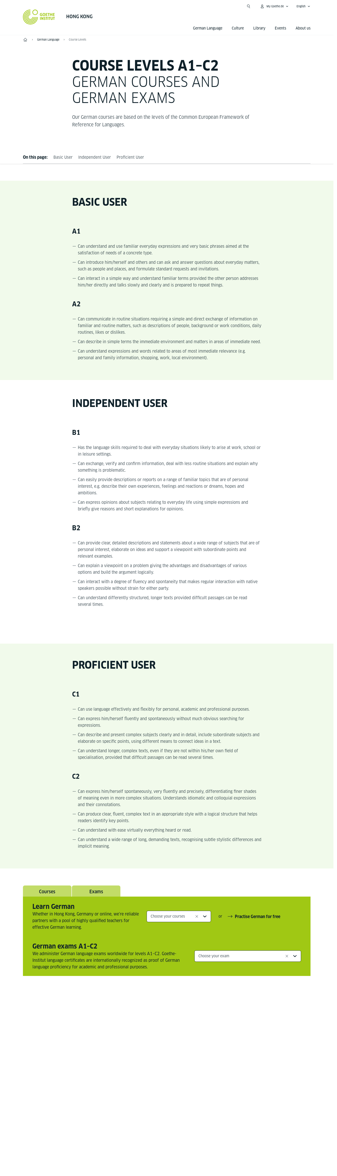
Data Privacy (190, 1142)
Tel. (39, 1097)
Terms (215, 1142)
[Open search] (248, 6)
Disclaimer (161, 1142)
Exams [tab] (96, 892)
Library (259, 28)
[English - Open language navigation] (303, 6)
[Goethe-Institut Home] (39, 17)
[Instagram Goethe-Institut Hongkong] (174, 1019)
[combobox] (179, 917)
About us (303, 28)
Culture (238, 28)
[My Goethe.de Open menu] (274, 6)
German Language (207, 28)
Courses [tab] (47, 892)
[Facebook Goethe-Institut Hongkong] (159, 1019)
